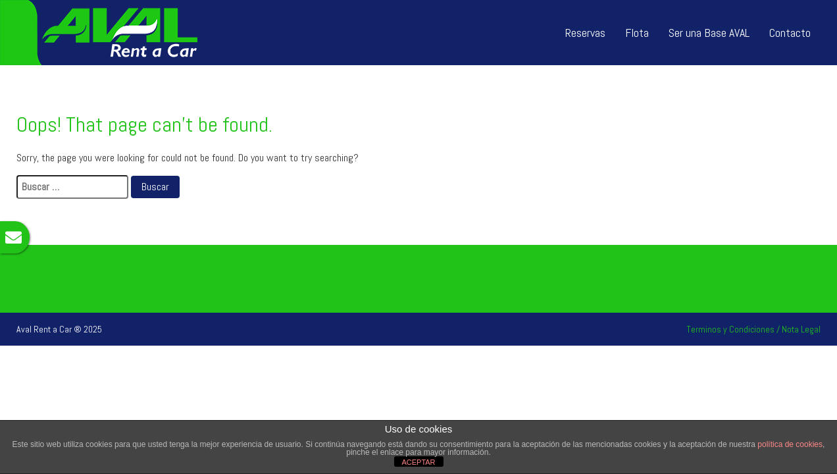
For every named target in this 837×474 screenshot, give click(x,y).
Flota (637, 32)
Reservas (585, 32)
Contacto (790, 32)
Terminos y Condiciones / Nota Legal (753, 329)
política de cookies (790, 444)
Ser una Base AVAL (709, 32)
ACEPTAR (418, 462)
